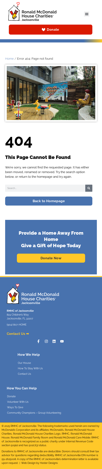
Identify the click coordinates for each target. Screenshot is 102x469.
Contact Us (24, 373)
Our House (24, 362)
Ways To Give (15, 407)
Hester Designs (49, 462)
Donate (11, 396)
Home (9, 58)
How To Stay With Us (30, 368)
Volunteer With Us (17, 401)
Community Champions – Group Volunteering (34, 412)
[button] (86, 14)
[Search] (88, 188)
